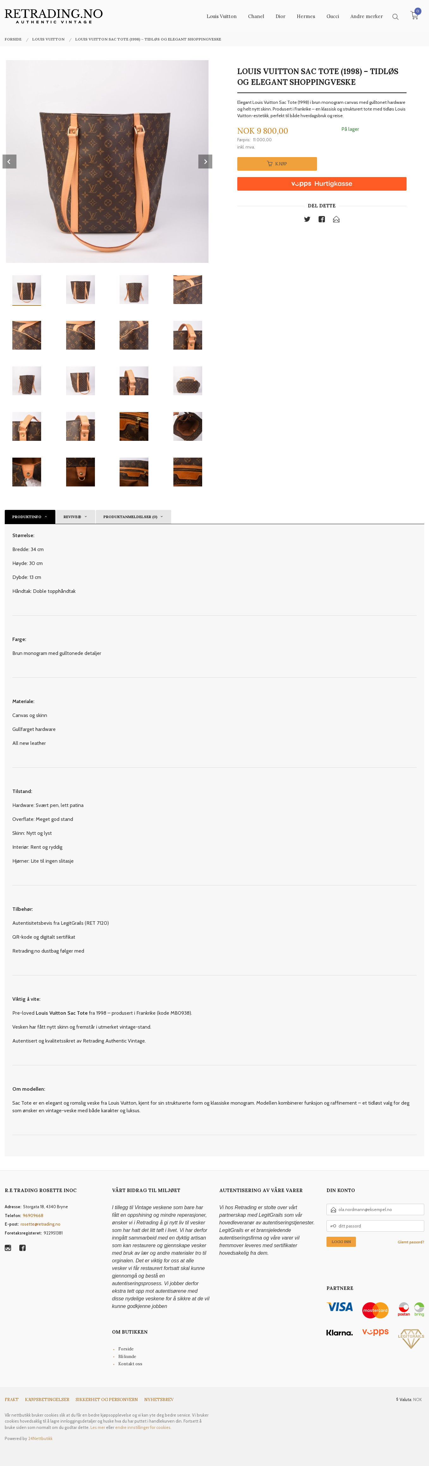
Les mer (97, 1427)
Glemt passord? (411, 1242)
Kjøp (277, 164)
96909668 (33, 1215)
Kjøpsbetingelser (47, 1399)
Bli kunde (127, 1356)
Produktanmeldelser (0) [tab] (130, 516)
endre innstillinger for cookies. (143, 1427)
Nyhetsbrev (158, 1399)
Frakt (12, 1399)
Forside (126, 1349)
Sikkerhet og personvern (107, 1399)
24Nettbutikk (40, 1438)
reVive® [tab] (72, 516)
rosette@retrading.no (40, 1224)
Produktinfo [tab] (26, 516)
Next (205, 161)
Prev (9, 161)
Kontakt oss (130, 1364)
